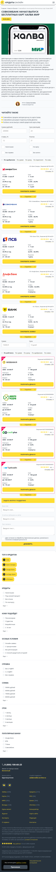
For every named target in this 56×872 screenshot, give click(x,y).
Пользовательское (42, 862)
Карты (4, 796)
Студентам (9, 621)
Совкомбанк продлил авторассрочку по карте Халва (22, 117)
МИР (10, 63)
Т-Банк (7, 744)
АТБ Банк (9, 579)
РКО (31, 796)
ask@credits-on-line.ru (38, 778)
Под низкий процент (12, 596)
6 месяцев (9, 722)
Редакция (33, 818)
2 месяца (8, 716)
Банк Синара (10, 565)
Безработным (10, 624)
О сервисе (5, 822)
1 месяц (8, 713)
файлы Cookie (21, 863)
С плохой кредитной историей (16, 653)
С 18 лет (8, 627)
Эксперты (5, 818)
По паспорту (9, 602)
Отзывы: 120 (49, 434)
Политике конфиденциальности (16, 539)
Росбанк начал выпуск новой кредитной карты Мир (21, 122)
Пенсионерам (10, 618)
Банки (32, 800)
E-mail (11, 515)
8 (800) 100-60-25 (13, 764)
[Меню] (54, 2)
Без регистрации (11, 650)
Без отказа (9, 599)
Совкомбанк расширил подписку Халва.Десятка (20, 120)
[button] (14, 146)
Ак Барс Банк (10, 574)
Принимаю (15, 867)
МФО (4, 800)
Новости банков (12, 8)
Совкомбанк (9, 747)
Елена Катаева (31, 103)
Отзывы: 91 (49, 171)
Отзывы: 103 (49, 312)
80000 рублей (10, 697)
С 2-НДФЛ (8, 672)
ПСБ (7, 560)
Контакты (33, 822)
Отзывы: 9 (50, 399)
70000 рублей (10, 694)
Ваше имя (5, 506)
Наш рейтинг (17, 844)
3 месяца (8, 719)
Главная (3, 8)
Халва (36, 61)
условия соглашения (31, 839)
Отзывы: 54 (49, 206)
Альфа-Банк (10, 569)
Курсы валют (6, 809)
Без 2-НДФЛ (9, 669)
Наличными (9, 593)
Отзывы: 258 (49, 364)
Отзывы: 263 (49, 470)
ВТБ (6, 741)
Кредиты (33, 792)
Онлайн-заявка (10, 643)
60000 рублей (10, 691)
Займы (4, 792)
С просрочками (10, 646)
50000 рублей (10, 687)
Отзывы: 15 (49, 241)
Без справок (9, 675)
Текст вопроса (6, 524)
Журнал (4, 814)
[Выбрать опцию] (27, 538)
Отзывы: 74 (49, 276)
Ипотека (33, 805)
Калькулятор (34, 809)
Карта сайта (34, 814)
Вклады (4, 805)
